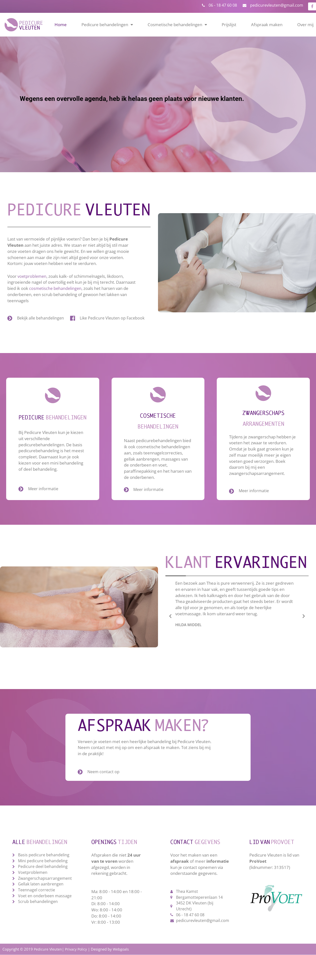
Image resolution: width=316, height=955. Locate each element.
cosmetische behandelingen (56, 288)
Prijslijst (229, 24)
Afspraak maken (266, 24)
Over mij (305, 24)
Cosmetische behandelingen (177, 24)
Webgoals (123, 949)
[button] (170, 616)
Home (61, 24)
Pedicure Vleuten (48, 949)
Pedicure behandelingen (107, 24)
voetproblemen (32, 275)
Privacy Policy (77, 949)
